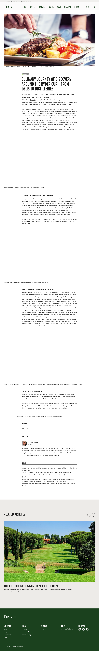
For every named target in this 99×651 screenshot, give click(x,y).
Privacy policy (26, 632)
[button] (89, 7)
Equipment (32, 7)
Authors (43, 629)
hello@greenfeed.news (66, 629)
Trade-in (29, 1)
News (25, 7)
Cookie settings (26, 635)
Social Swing (67, 7)
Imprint (24, 629)
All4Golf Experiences (21, 1)
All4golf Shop (7, 1)
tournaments (42, 7)
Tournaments (8, 635)
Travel (59, 7)
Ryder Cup (33, 100)
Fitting (14, 1)
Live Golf (51, 7)
